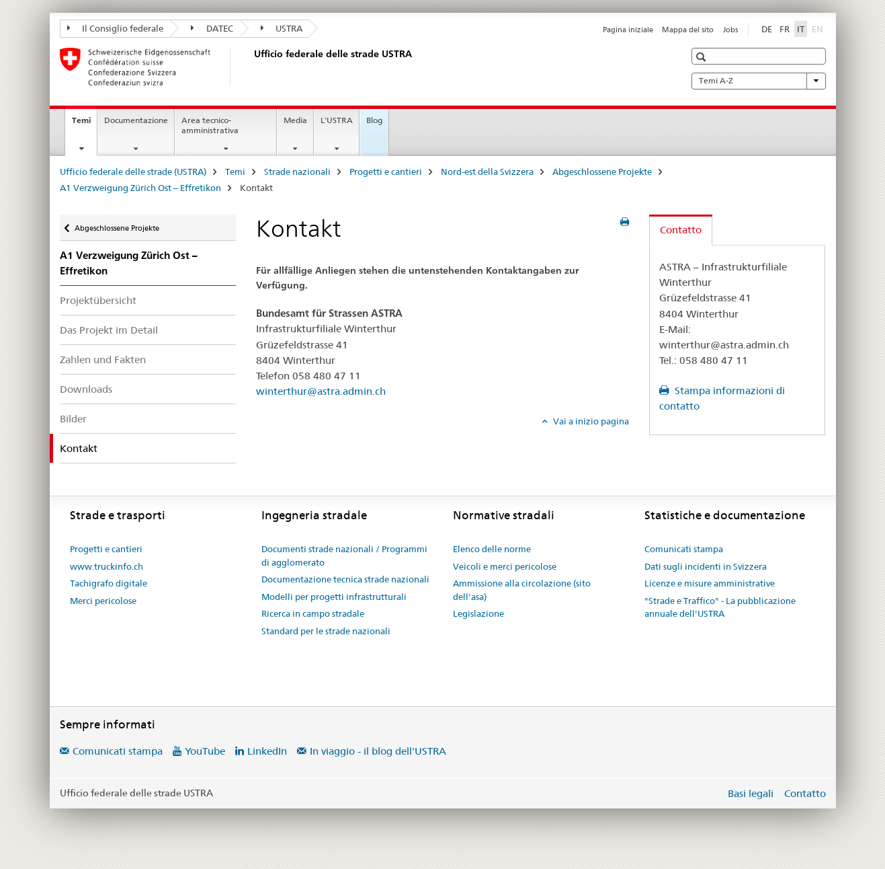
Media (295, 120)
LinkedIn (267, 751)
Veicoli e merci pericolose (504, 566)
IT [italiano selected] (800, 29)
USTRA (282, 28)
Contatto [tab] (681, 229)
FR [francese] (784, 29)
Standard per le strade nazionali (325, 631)
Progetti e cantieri (385, 171)
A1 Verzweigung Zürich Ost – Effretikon (140, 187)
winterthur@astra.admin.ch (321, 391)
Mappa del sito (688, 29)
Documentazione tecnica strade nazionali (345, 579)
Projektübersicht (98, 300)
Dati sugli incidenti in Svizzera (705, 566)
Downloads (86, 389)
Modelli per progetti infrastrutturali (334, 596)
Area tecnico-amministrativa (210, 125)
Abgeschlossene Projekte (602, 171)
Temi (84, 124)
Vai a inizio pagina (590, 421)
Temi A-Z (758, 80)
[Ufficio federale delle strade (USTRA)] (251, 66)
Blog (374, 120)
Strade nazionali (297, 171)
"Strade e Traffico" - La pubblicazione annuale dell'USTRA (720, 607)
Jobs (730, 29)
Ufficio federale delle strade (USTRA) (133, 171)
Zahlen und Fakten (103, 359)
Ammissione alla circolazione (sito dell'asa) (522, 590)
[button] (702, 56)
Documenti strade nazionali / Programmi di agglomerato (344, 555)
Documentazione (136, 120)
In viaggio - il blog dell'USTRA (378, 751)
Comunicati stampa (683, 548)
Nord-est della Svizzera (487, 171)
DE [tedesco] (766, 29)
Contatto (805, 793)
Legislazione (478, 613)
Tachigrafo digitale (108, 583)
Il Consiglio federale (115, 28)
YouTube (205, 751)
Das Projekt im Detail (109, 330)
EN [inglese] (819, 28)
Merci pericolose (103, 600)
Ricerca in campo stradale (312, 613)
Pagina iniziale (628, 29)
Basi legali (750, 793)
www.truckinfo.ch (106, 566)
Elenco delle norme (492, 548)
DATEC (212, 28)
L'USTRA (337, 120)
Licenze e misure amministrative (709, 583)
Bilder (73, 418)
